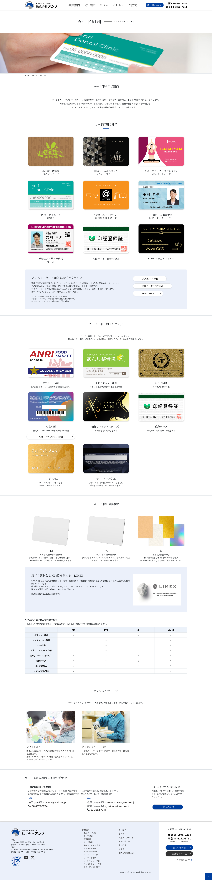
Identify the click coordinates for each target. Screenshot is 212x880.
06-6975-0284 (39, 806)
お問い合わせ (124, 841)
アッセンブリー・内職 (92, 864)
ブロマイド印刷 (90, 858)
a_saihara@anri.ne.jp (117, 806)
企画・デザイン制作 (92, 867)
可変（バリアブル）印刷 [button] (51, 436)
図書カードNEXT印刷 (92, 845)
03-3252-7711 (98, 809)
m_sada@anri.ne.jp (54, 802)
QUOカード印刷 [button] (150, 278)
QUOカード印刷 (90, 833)
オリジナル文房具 (91, 851)
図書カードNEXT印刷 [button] (152, 286)
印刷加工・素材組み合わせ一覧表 (112, 339)
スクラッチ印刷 (90, 848)
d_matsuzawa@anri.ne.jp (120, 802)
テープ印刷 (88, 836)
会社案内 (90, 5)
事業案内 (85, 830)
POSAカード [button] (148, 293)
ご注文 (132, 5)
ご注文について (183, 860)
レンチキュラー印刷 (92, 861)
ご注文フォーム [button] (179, 853)
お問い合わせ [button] (155, 5)
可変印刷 (87, 839)
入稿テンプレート (126, 837)
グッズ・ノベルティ (92, 855)
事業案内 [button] (74, 5)
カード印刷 (88, 842)
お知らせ (118, 5)
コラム (104, 5)
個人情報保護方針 (126, 852)
